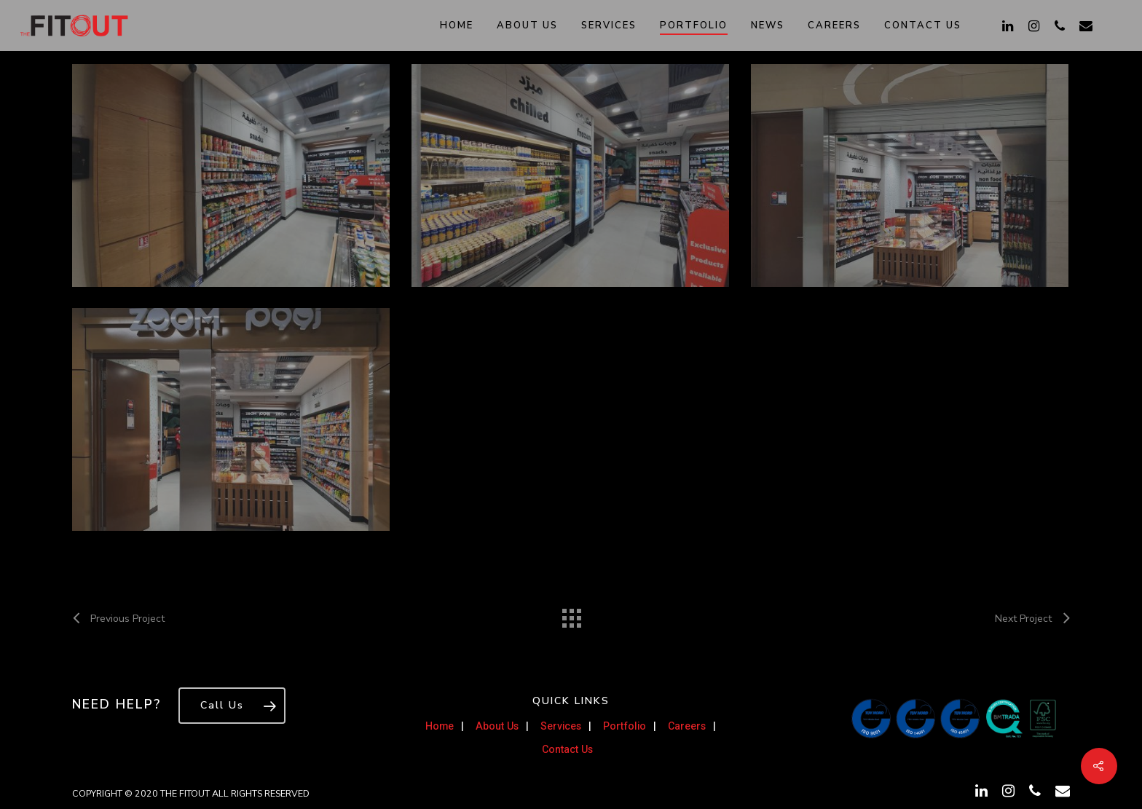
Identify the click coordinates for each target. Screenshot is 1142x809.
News (767, 25)
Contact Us (922, 25)
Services (609, 25)
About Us (527, 25)
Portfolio (694, 25)
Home (456, 25)
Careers (834, 25)
